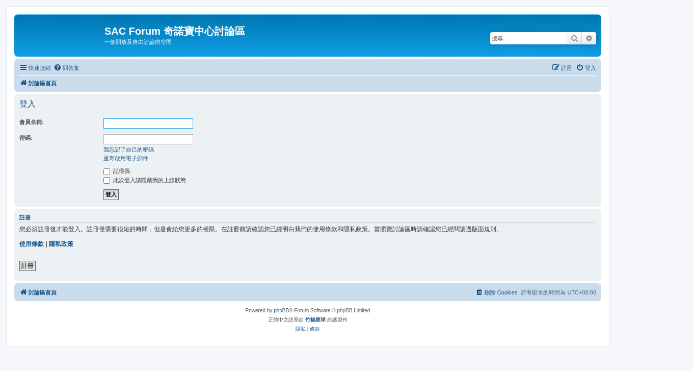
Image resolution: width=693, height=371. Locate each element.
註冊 (27, 265)
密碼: (26, 138)
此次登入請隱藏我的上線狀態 (144, 180)
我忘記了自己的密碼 (128, 149)
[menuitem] (66, 68)
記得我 (116, 171)
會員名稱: (31, 122)
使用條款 (31, 244)
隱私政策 (61, 244)
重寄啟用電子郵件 (125, 158)
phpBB (281, 310)
